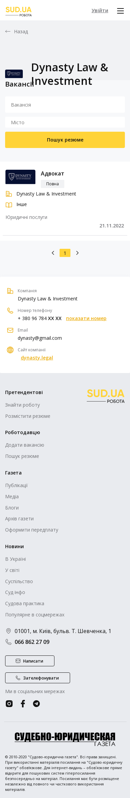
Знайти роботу (22, 405)
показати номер (86, 318)
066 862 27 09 (27, 641)
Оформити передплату (31, 529)
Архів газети (19, 518)
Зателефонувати (41, 678)
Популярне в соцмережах (34, 614)
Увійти (100, 10)
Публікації (16, 485)
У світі (12, 570)
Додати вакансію (24, 445)
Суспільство (19, 581)
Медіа (12, 496)
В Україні (15, 559)
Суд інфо (15, 592)
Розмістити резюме (27, 416)
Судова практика (24, 603)
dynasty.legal (37, 358)
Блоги (12, 507)
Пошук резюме (65, 139)
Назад (21, 32)
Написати (33, 661)
